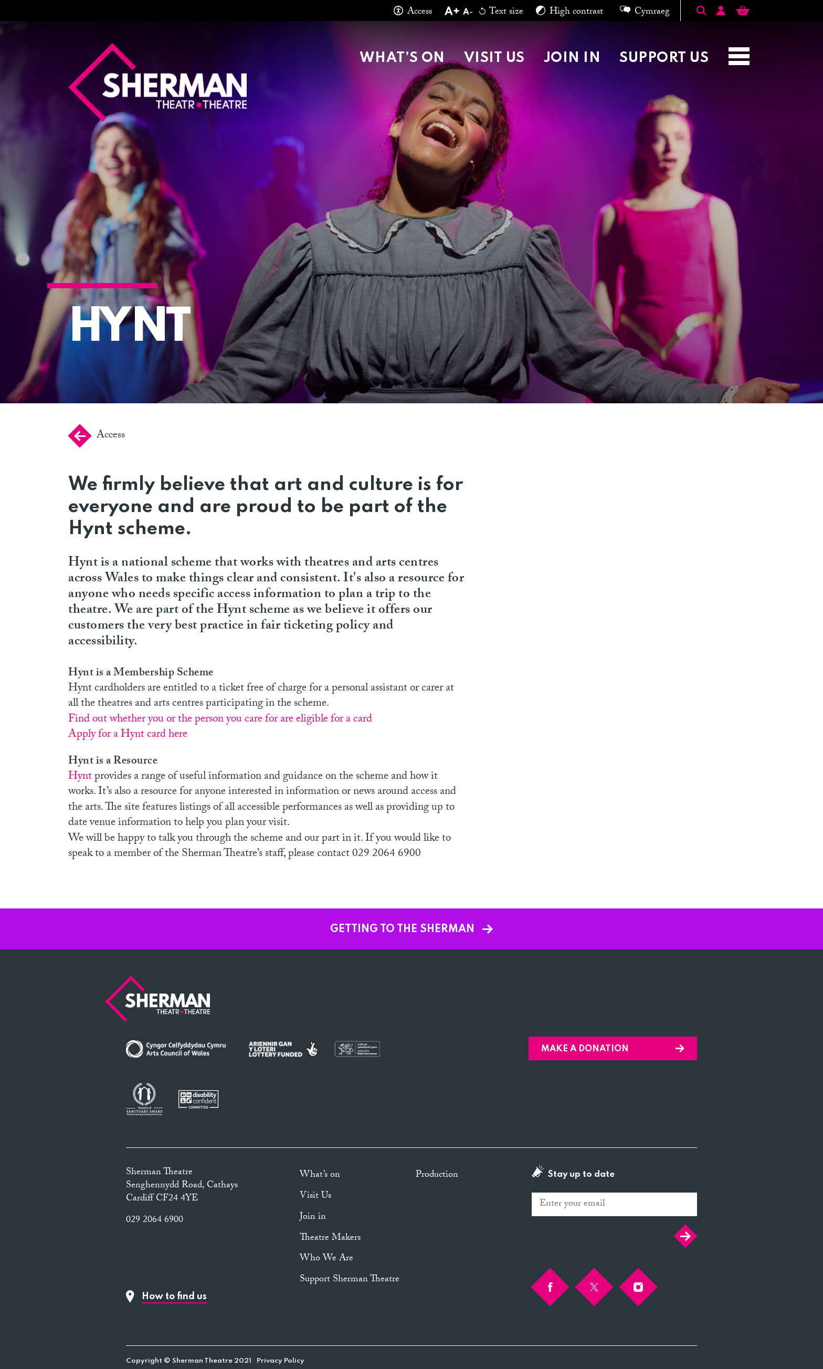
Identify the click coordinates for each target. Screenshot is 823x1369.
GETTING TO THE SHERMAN (411, 929)
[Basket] (743, 12)
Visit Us (494, 58)
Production (437, 1175)
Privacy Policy (280, 1360)
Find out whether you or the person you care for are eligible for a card (220, 719)
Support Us (664, 58)
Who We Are (326, 1259)
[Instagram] (638, 1287)
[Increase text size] (452, 12)
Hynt (80, 777)
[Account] (721, 12)
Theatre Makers (330, 1238)
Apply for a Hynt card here (127, 735)
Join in (572, 58)
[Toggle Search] (701, 10)
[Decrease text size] (467, 12)
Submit (685, 1236)
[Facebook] (550, 1287)
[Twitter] (594, 1287)
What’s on (402, 58)
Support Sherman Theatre (349, 1280)
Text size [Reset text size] (501, 12)
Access (413, 12)
